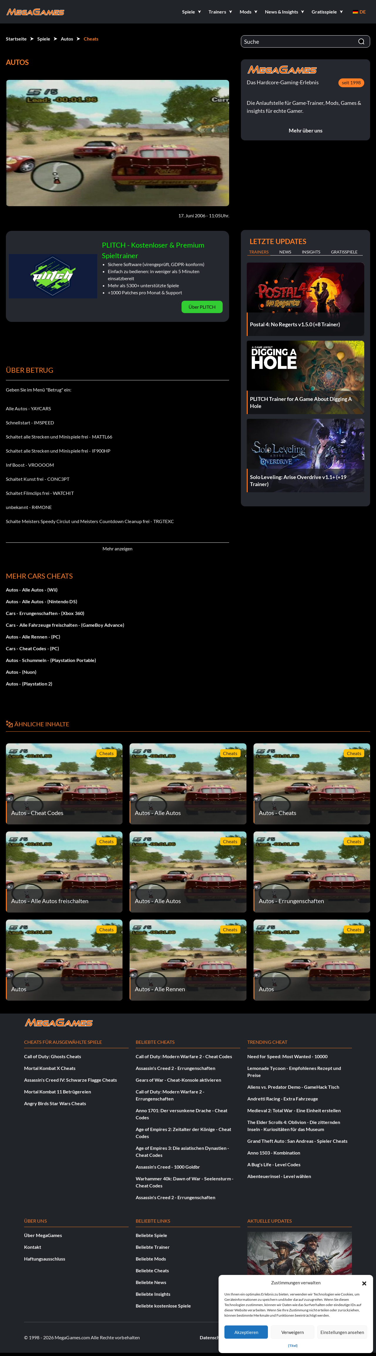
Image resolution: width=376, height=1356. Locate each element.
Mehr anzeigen (117, 548)
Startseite (16, 38)
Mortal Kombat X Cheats (49, 1068)
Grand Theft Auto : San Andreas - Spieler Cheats (297, 1141)
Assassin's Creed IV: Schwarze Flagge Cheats (70, 1080)
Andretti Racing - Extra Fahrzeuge (282, 1098)
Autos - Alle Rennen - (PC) (33, 636)
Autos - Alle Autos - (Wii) (32, 589)
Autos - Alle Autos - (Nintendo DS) (41, 601)
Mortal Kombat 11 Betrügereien (57, 1091)
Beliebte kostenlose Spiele (163, 1305)
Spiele (43, 38)
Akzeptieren (246, 1332)
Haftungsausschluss (44, 1258)
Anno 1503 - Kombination (273, 1152)
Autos (67, 38)
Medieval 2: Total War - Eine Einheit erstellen (294, 1110)
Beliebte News (151, 1282)
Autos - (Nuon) (21, 672)
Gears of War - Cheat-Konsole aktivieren (178, 1080)
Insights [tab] (311, 251)
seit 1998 (351, 82)
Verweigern (292, 1332)
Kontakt (32, 1247)
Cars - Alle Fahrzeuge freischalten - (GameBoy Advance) (65, 625)
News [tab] (285, 251)
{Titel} (293, 1345)
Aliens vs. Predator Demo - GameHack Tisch (293, 1087)
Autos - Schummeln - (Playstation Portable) (51, 660)
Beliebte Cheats (152, 1270)
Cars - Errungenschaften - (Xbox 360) (45, 613)
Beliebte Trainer (153, 1247)
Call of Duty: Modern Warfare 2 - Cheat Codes (184, 1056)
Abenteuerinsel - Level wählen (279, 1176)
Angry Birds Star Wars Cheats (55, 1103)
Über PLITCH (202, 307)
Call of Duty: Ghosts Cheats (52, 1056)
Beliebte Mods (151, 1258)
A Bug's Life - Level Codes (274, 1164)
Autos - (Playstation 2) (29, 683)
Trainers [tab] (258, 251)
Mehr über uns (306, 130)
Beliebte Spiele (151, 1235)
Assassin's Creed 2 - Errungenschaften (175, 1068)
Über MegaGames (43, 1235)
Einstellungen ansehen (342, 1332)
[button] (364, 1283)
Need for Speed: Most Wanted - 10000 (287, 1056)
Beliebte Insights (153, 1294)
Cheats (91, 38)
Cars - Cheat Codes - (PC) (32, 648)
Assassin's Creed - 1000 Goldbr (168, 1167)
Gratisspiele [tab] (344, 251)
